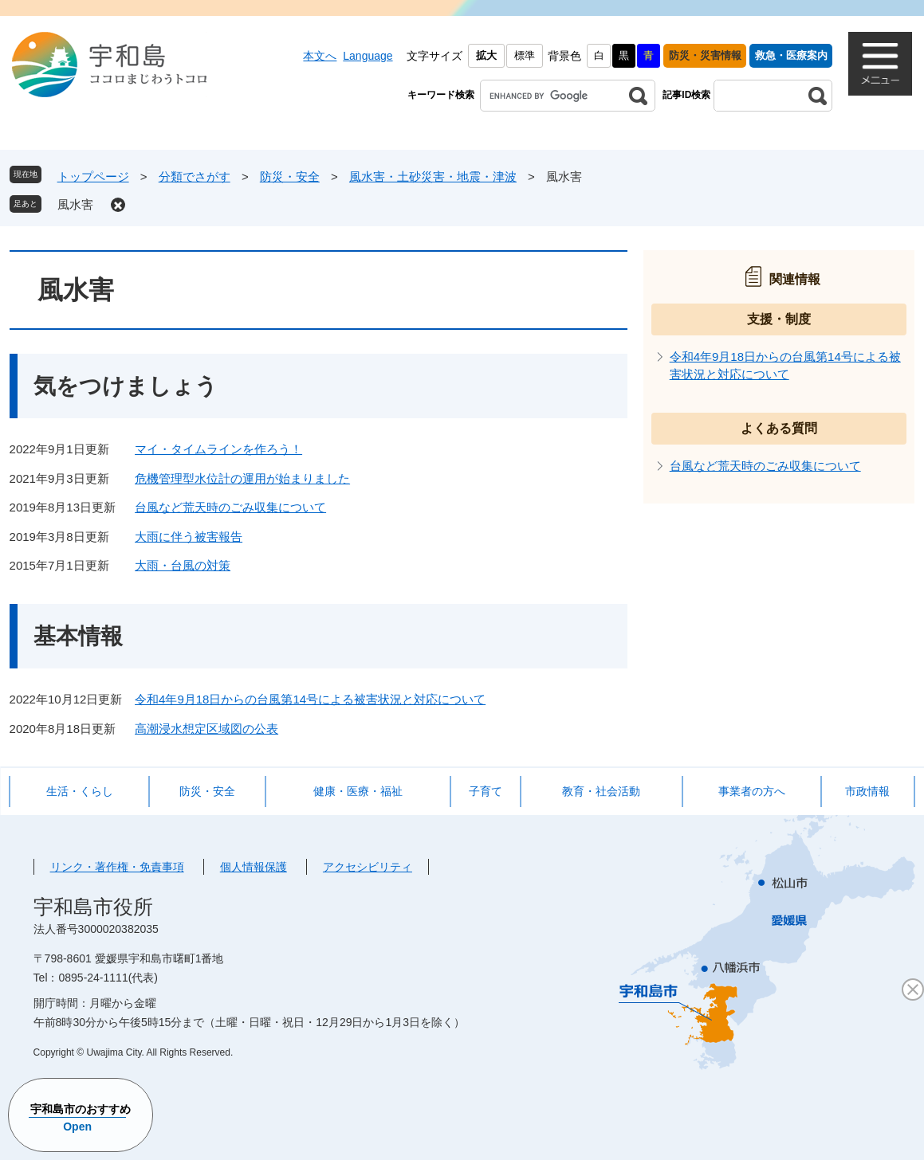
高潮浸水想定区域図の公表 (206, 728)
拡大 (486, 55)
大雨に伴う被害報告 (188, 536)
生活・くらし (79, 791)
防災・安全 (290, 176)
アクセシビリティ (367, 866)
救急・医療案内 (791, 55)
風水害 (75, 204)
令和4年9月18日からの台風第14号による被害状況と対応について (310, 699)
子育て (485, 791)
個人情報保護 (253, 866)
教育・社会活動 (601, 791)
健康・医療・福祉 (358, 791)
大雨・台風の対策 (182, 565)
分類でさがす (194, 176)
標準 (524, 55)
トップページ (93, 176)
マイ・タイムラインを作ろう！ (218, 449)
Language (367, 55)
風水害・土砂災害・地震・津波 (433, 176)
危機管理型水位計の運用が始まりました (242, 478)
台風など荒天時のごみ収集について (230, 507)
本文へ (319, 55)
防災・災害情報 (705, 55)
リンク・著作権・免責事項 (117, 866)
